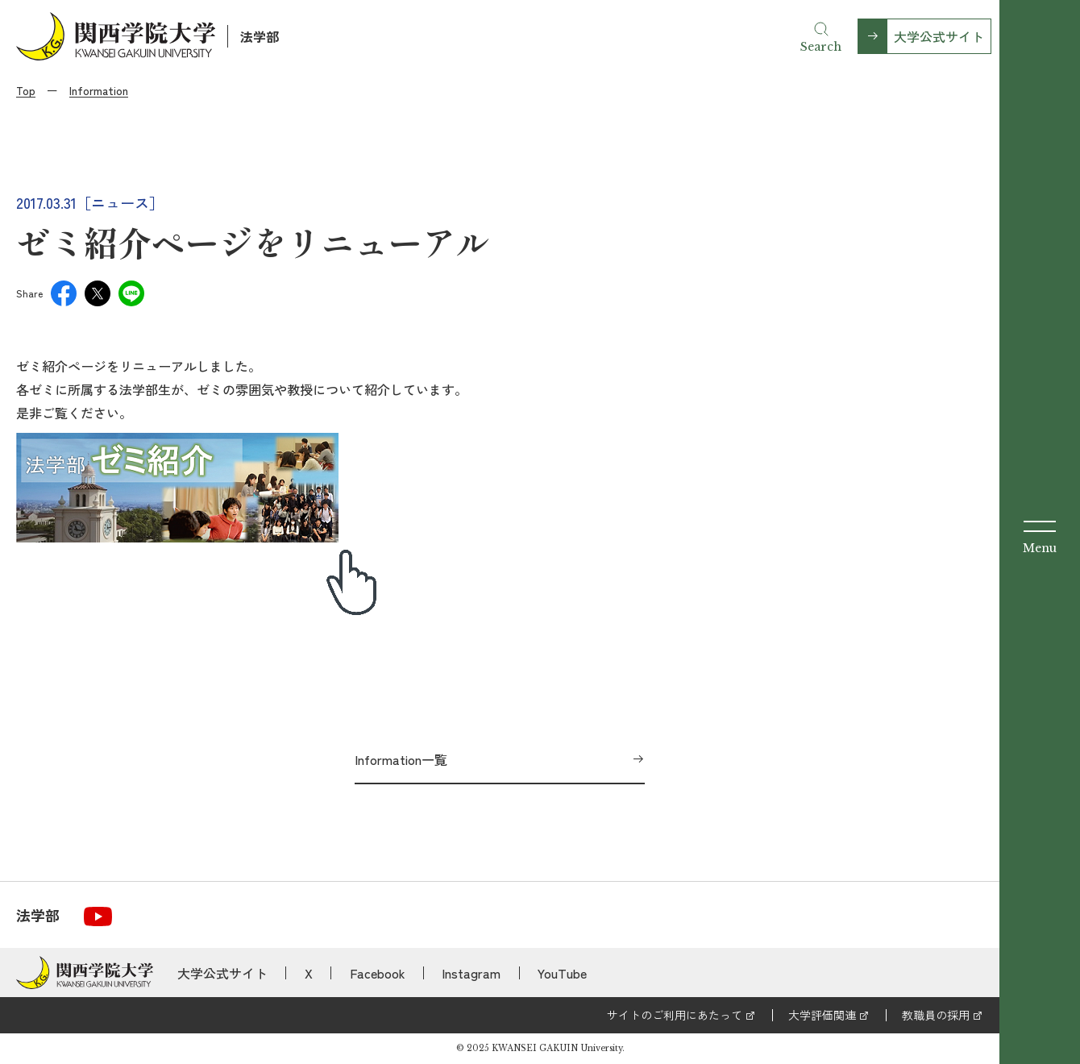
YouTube (562, 973)
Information (98, 90)
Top (25, 90)
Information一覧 (401, 759)
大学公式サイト (939, 36)
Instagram (471, 973)
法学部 (259, 36)
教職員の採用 (936, 1015)
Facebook (377, 973)
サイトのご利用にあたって (674, 1015)
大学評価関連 (822, 1015)
